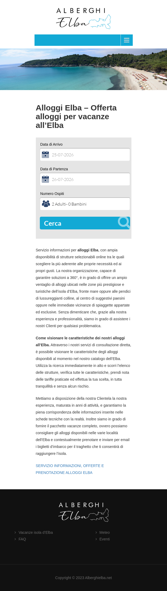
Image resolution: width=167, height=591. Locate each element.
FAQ (22, 539)
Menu (46, 40)
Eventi (105, 539)
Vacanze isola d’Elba (36, 532)
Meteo (105, 532)
